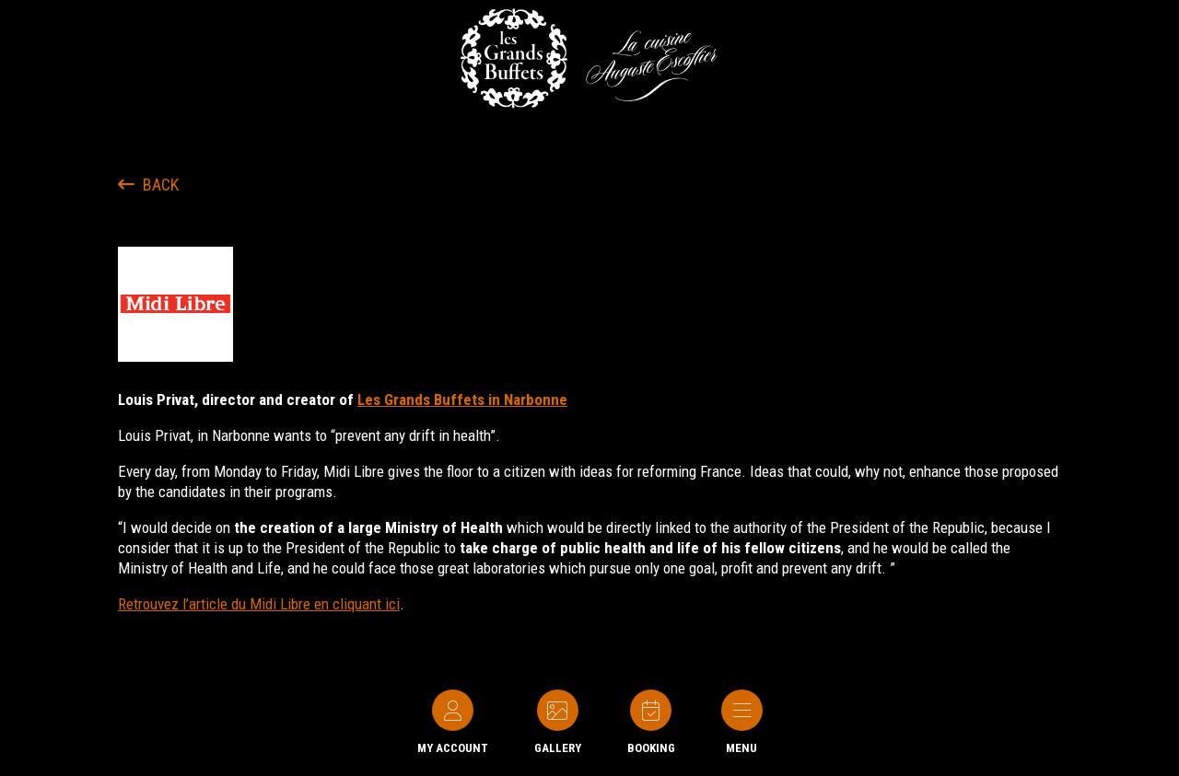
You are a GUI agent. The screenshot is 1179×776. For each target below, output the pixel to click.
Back (148, 184)
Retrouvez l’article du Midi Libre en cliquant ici (259, 604)
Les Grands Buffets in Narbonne (462, 399)
